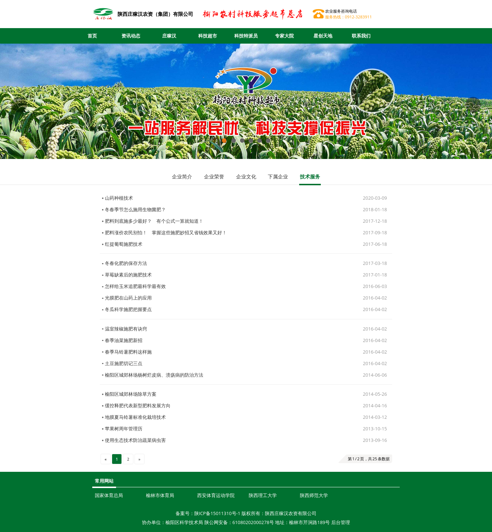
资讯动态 (130, 35)
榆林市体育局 (160, 495)
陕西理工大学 (263, 495)
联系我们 (361, 35)
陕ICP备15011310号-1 (217, 513)
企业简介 (182, 176)
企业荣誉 (214, 176)
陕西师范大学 (314, 495)
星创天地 (323, 35)
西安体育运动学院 (216, 495)
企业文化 (246, 176)
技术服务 (310, 176)
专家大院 (284, 35)
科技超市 (207, 35)
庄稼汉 (169, 35)
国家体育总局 (109, 495)
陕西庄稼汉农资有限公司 (290, 513)
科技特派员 (246, 35)
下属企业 (278, 176)
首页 (92, 35)
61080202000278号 (253, 522)
